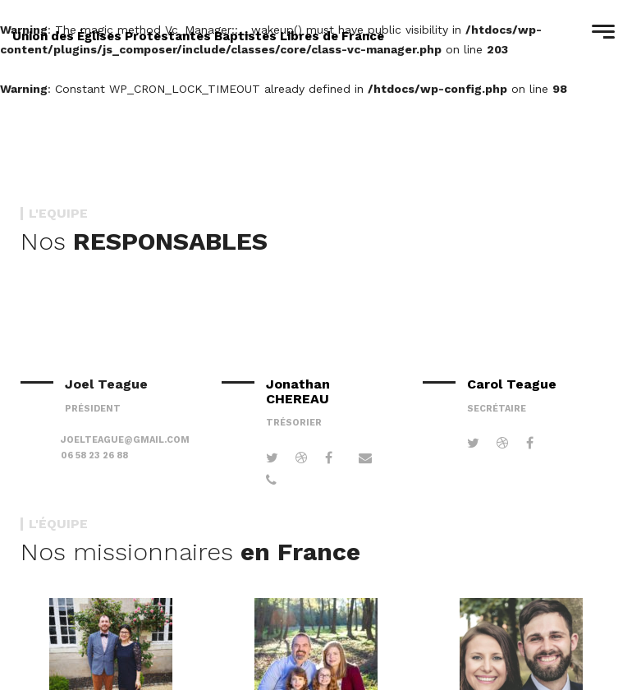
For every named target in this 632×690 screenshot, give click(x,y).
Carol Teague (511, 384)
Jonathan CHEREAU (298, 391)
